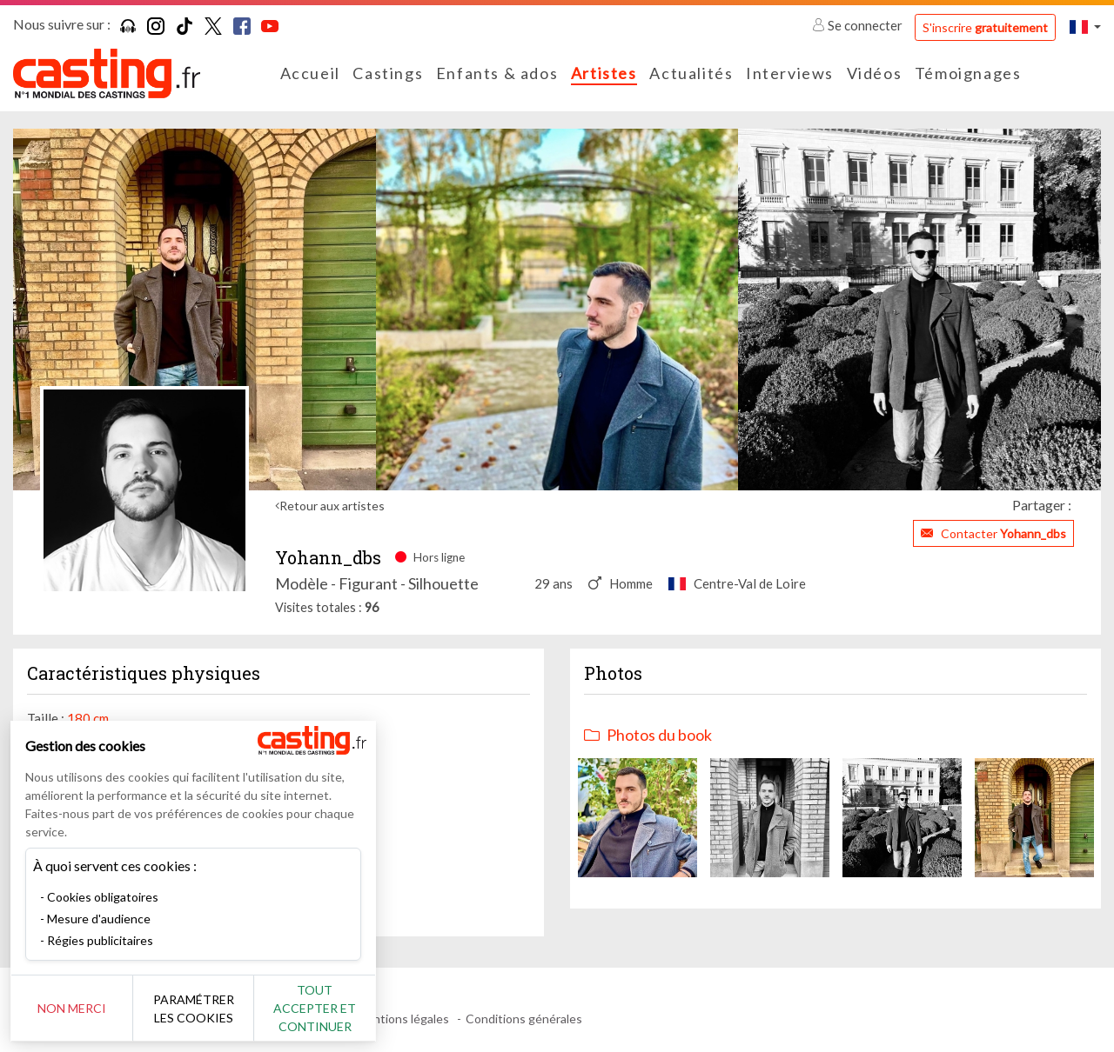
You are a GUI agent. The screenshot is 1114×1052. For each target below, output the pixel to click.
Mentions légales (402, 1018)
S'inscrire (985, 27)
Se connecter (858, 25)
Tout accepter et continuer (314, 1008)
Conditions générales (524, 1018)
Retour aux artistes (332, 505)
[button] (1085, 26)
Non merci (71, 1008)
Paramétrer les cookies (193, 1008)
